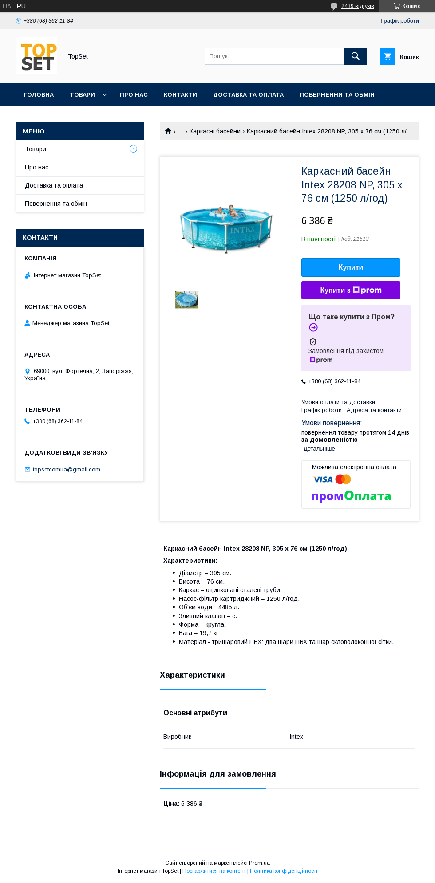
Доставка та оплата (248, 94)
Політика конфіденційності (283, 871)
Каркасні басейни (215, 131)
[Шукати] (355, 56)
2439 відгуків (357, 6)
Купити (351, 267)
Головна (39, 94)
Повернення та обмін (337, 94)
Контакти (180, 94)
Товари (82, 94)
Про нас (134, 94)
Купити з (350, 290)
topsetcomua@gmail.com (66, 469)
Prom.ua (259, 863)
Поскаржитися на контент (214, 871)
